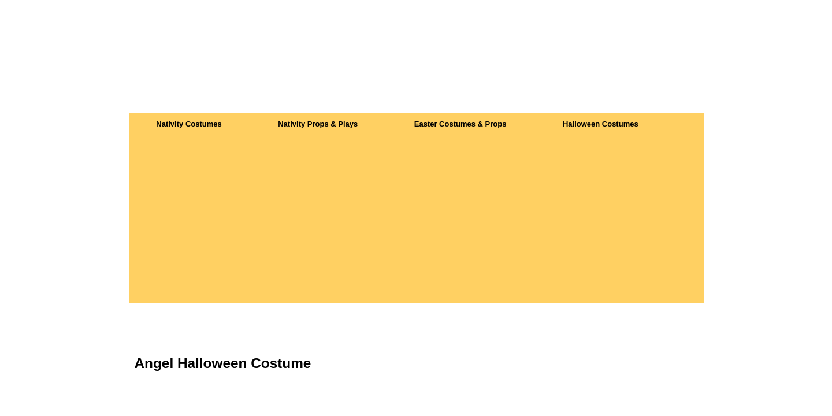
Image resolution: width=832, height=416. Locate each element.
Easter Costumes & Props (460, 124)
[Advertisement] (416, 222)
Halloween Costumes (600, 124)
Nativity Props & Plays (318, 124)
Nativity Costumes (188, 124)
